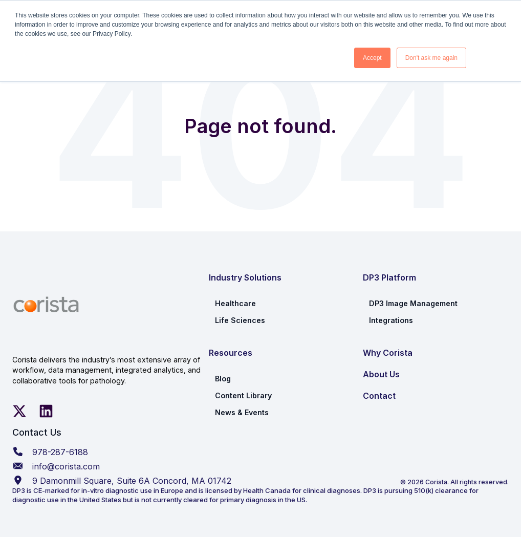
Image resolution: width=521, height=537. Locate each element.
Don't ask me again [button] (431, 57)
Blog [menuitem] (223, 378)
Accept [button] (372, 57)
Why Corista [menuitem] (388, 353)
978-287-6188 (60, 452)
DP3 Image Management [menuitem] (413, 303)
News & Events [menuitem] (242, 412)
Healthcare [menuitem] (235, 303)
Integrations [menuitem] (391, 320)
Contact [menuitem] (379, 396)
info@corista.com (66, 466)
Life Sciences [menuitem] (240, 320)
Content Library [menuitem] (243, 395)
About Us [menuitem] (381, 374)
